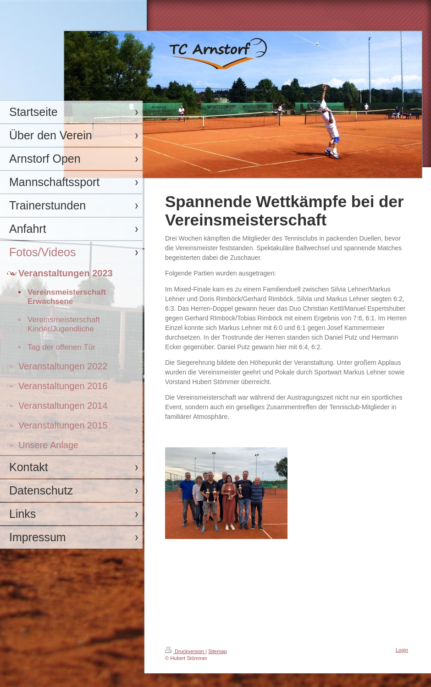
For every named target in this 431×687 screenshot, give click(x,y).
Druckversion (185, 651)
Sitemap (217, 651)
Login (402, 650)
